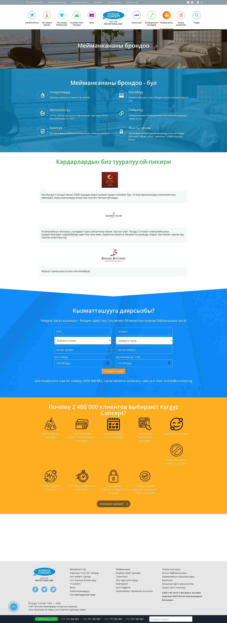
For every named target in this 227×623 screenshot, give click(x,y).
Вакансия (98, 2)
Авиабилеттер (78, 569)
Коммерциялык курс (57, 2)
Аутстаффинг (123, 587)
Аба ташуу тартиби (34, 2)
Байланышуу (132, 2)
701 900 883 (91, 618)
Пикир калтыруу (171, 569)
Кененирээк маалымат (114, 503)
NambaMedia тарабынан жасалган (134, 591)
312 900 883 (69, 618)
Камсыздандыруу (80, 591)
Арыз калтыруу (114, 2)
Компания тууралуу (80, 2)
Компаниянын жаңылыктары (178, 576)
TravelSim (75, 583)
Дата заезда (61, 356)
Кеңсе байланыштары (174, 572)
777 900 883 (113, 618)
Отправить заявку (113, 371)
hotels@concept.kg (178, 381)
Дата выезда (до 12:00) (128, 356)
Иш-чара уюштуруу (127, 580)
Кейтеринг (122, 583)
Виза (72, 587)
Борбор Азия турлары (128, 572)
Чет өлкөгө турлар (80, 576)
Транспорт (122, 576)
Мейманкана (123, 569)
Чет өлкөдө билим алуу (83, 580)
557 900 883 (134, 618)
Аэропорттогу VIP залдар (84, 572)
